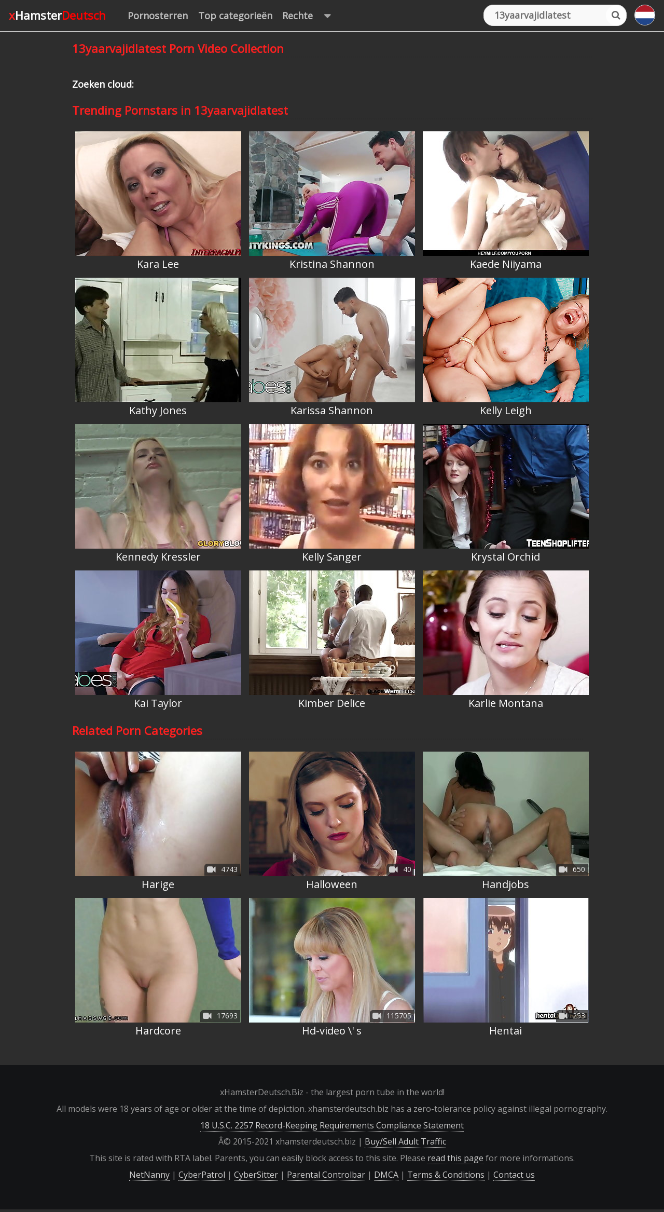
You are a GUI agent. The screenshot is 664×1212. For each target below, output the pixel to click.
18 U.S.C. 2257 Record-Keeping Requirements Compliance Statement (332, 1125)
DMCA (386, 1174)
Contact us (514, 1174)
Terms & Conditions (446, 1174)
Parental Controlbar (326, 1174)
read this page (455, 1158)
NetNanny (149, 1174)
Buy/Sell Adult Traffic (405, 1141)
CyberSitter (256, 1174)
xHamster (57, 15)
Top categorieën (235, 15)
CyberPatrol (201, 1174)
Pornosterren (158, 15)
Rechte (311, 16)
